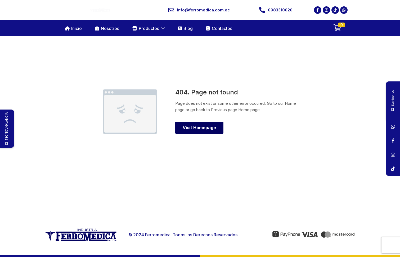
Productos (148, 28)
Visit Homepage (199, 127)
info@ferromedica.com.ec (203, 9)
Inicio (73, 28)
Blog (185, 28)
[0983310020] (262, 10)
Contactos (219, 28)
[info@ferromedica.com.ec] (171, 10)
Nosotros (107, 28)
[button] (337, 28)
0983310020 (280, 9)
